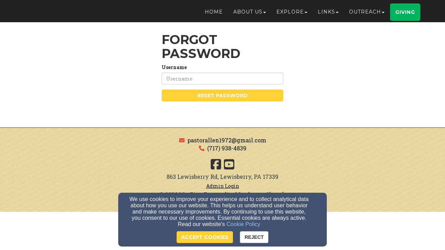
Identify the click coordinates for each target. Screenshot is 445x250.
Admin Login (222, 186)
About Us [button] (249, 14)
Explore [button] (291, 14)
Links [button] (328, 14)
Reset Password (222, 95)
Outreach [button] (367, 14)
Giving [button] (405, 15)
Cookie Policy (243, 224)
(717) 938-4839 (226, 148)
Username (174, 67)
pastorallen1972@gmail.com (226, 140)
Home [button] (214, 14)
